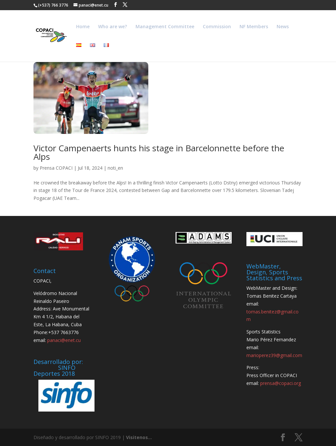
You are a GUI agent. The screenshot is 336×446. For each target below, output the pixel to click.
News (283, 27)
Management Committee (165, 27)
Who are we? (112, 27)
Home (83, 27)
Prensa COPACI (56, 168)
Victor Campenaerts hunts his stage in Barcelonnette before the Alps (158, 152)
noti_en (115, 168)
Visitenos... (139, 437)
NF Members (254, 27)
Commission (217, 27)
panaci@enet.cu (64, 340)
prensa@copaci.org (280, 383)
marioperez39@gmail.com (274, 355)
